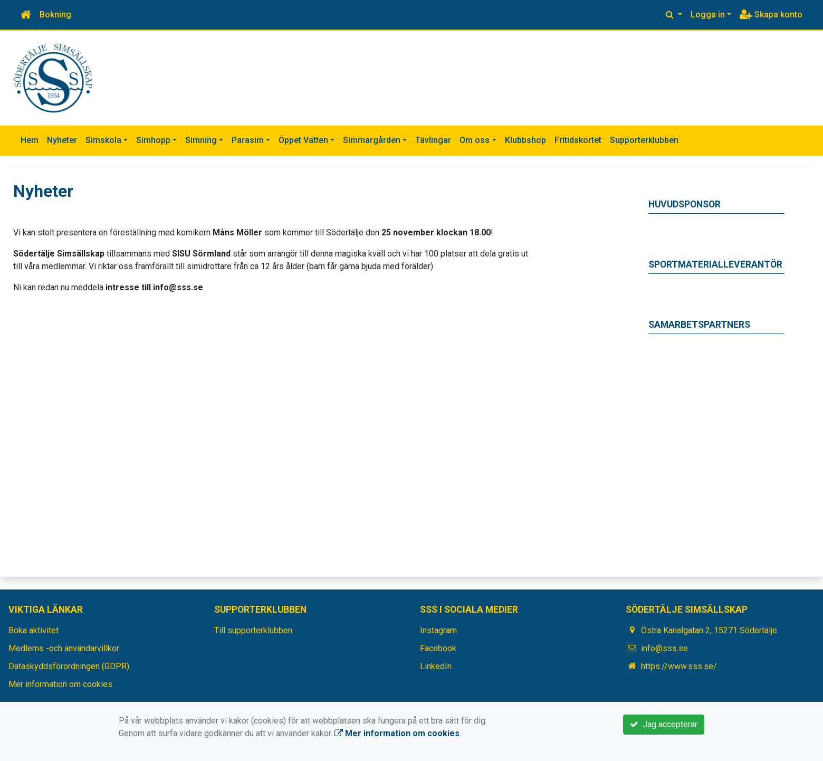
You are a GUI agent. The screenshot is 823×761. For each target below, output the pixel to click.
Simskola (103, 140)
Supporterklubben (644, 140)
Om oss (475, 140)
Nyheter (62, 140)
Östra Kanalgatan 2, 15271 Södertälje (709, 630)
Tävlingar (433, 140)
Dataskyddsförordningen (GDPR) (68, 666)
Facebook (438, 648)
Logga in (708, 14)
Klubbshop (525, 140)
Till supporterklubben (253, 630)
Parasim (248, 140)
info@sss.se (664, 648)
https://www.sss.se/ (679, 666)
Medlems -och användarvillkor (63, 648)
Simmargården (371, 140)
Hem (30, 140)
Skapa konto (771, 14)
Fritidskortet (577, 140)
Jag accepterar (663, 724)
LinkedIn (436, 666)
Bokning (55, 14)
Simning (201, 140)
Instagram (438, 630)
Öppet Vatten (303, 140)
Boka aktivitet (33, 630)
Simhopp (153, 140)
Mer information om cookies (60, 684)
